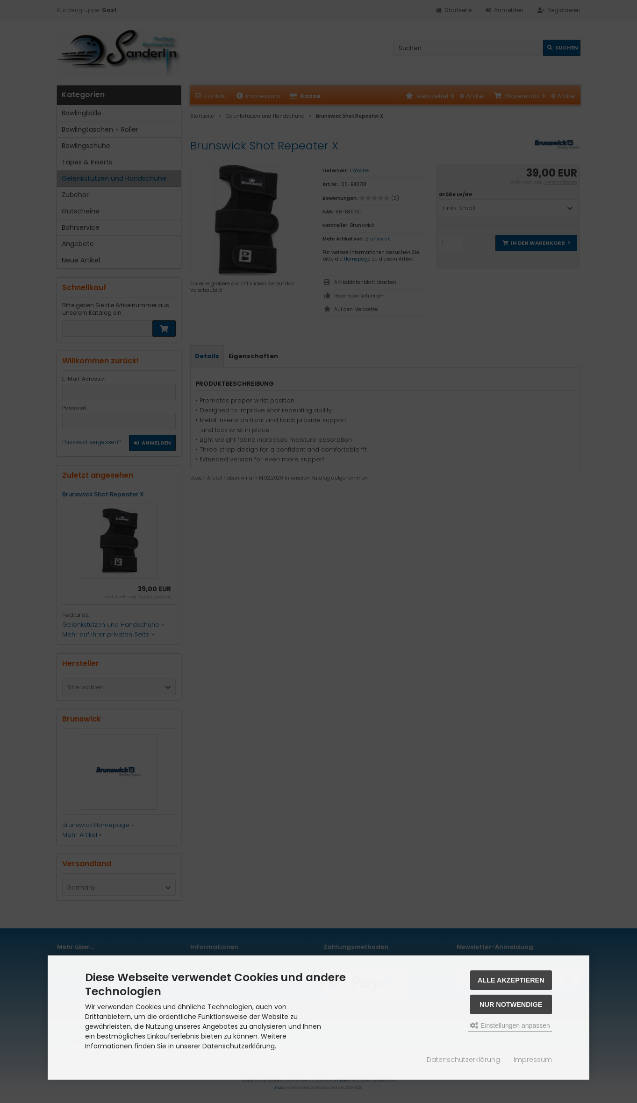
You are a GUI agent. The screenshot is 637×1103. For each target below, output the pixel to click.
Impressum (533, 1059)
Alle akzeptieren (511, 980)
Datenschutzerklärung (463, 1059)
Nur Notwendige (511, 1004)
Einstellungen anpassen (510, 1025)
